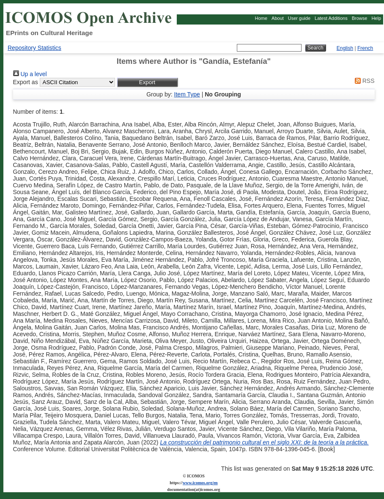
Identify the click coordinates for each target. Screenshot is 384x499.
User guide (299, 18)
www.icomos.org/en (200, 482)
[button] (147, 82)
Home (261, 18)
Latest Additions (331, 18)
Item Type (187, 94)
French (365, 48)
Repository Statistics (34, 47)
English (345, 48)
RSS (363, 80)
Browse (360, 18)
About (278, 18)
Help (376, 18)
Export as (25, 82)
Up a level (30, 74)
